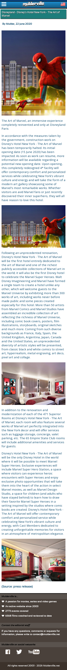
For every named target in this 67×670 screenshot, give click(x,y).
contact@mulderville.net (46, 634)
